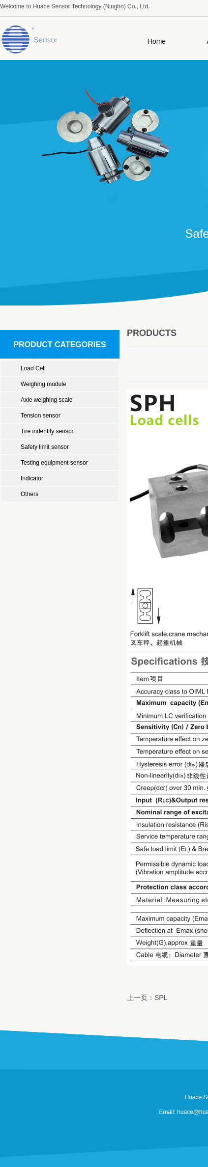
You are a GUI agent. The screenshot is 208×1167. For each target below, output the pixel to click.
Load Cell (33, 368)
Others (29, 494)
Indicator (32, 478)
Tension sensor (40, 415)
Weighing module (43, 384)
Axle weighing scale (46, 399)
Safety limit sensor (45, 447)
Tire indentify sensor (47, 431)
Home (157, 41)
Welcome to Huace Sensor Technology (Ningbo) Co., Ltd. (74, 6)
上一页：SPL (147, 997)
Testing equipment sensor (54, 462)
